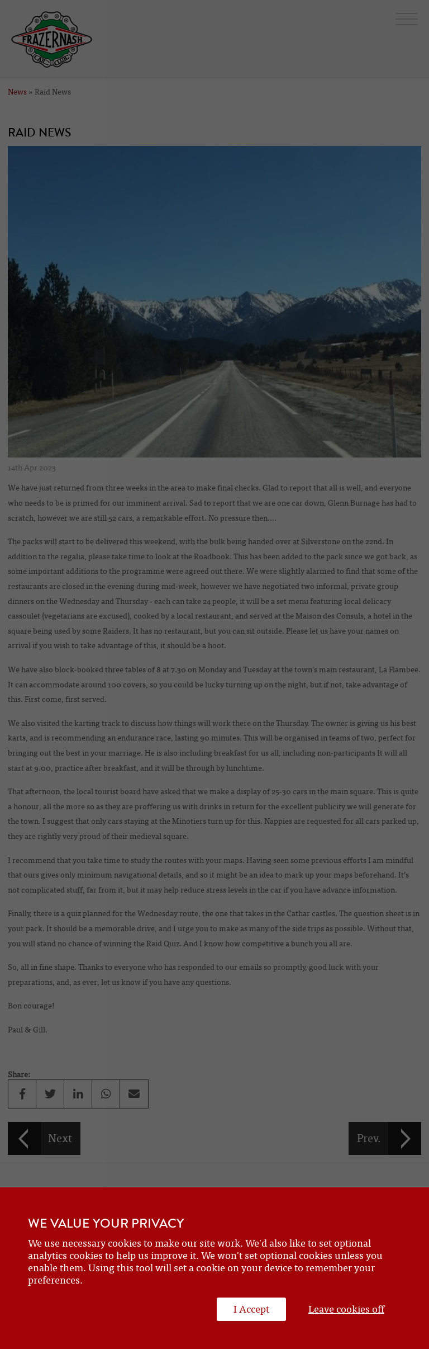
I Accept (251, 1309)
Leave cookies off (346, 1309)
